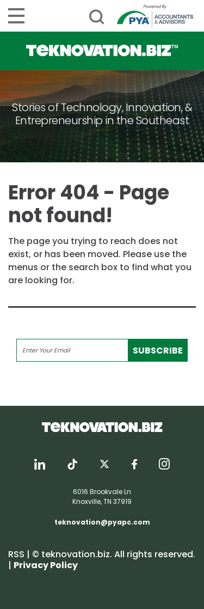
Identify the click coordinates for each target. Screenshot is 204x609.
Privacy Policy (46, 565)
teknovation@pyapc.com (102, 522)
